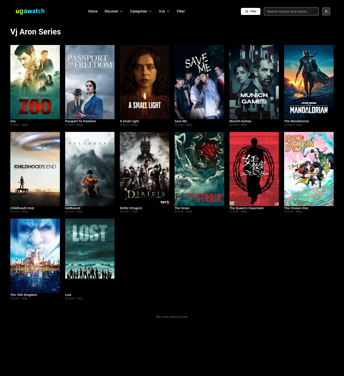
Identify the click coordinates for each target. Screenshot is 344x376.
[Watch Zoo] (35, 82)
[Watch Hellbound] (90, 169)
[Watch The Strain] (199, 169)
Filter (181, 11)
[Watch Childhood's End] (35, 169)
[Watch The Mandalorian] (309, 82)
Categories (141, 11)
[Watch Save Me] (199, 82)
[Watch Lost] (90, 256)
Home (93, 11)
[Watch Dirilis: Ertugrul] (144, 169)
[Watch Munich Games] (254, 82)
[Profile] (326, 11)
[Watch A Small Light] (144, 82)
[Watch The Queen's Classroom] (254, 169)
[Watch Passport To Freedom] (90, 82)
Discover (114, 11)
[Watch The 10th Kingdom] (35, 256)
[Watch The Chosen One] (309, 169)
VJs (164, 11)
